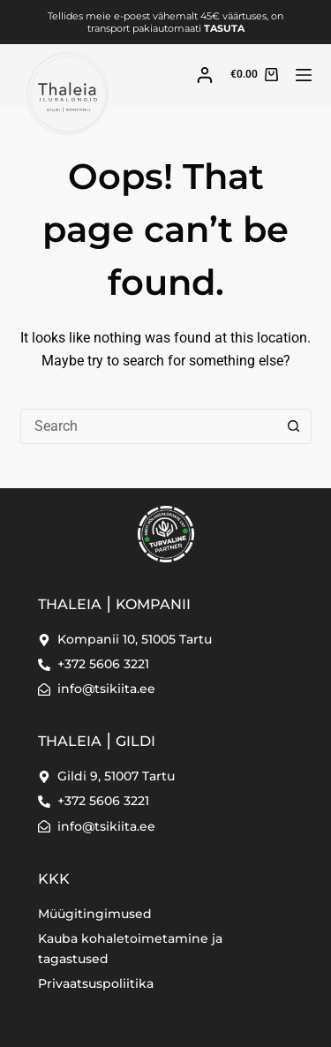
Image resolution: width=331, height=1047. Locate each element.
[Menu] (304, 75)
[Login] (205, 75)
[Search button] (294, 426)
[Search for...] (148, 426)
